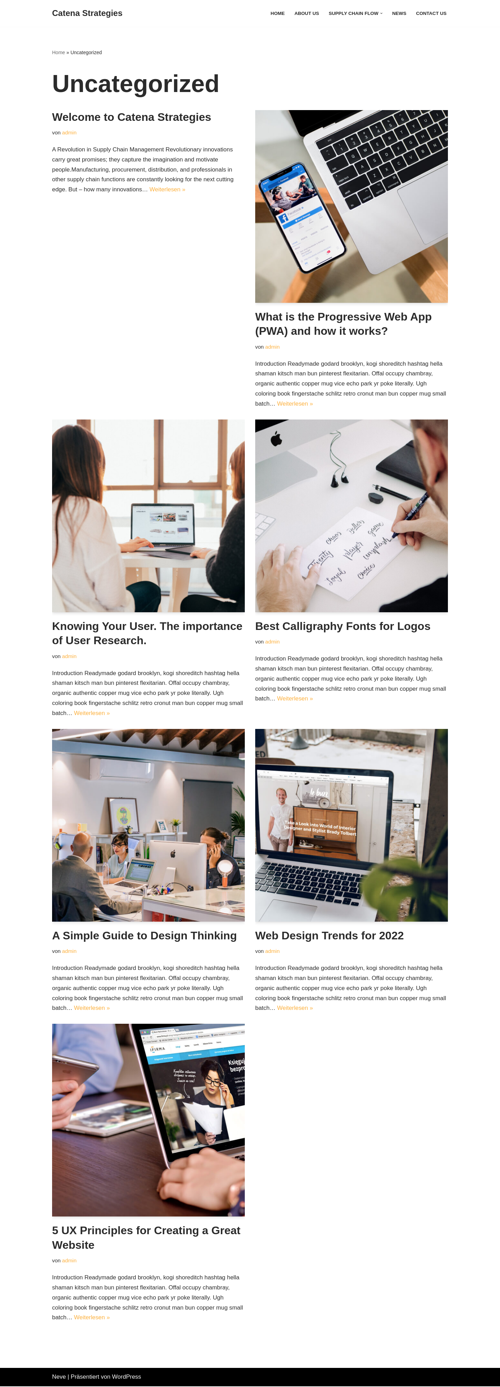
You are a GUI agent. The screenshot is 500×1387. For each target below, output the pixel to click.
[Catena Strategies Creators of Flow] (87, 13)
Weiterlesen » (168, 189)
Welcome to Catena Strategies (131, 117)
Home (277, 13)
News (399, 13)
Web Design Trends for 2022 (329, 936)
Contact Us (431, 13)
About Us (306, 13)
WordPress (126, 1377)
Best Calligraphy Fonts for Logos (343, 626)
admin (69, 132)
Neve (59, 1377)
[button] (381, 13)
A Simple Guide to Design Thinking (144, 936)
